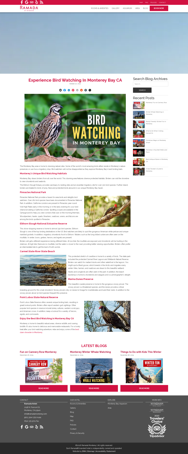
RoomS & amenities (99, 8)
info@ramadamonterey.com (35, 414)
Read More (44, 388)
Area (137, 8)
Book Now (159, 8)
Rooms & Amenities (78, 404)
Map (141, 2)
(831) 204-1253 (30, 417)
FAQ (146, 2)
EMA (84, 451)
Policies (153, 2)
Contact (162, 2)
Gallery (115, 8)
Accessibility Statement (106, 451)
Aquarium (127, 8)
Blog (145, 8)
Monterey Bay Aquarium (117, 404)
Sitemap (91, 451)
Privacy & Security (77, 433)
